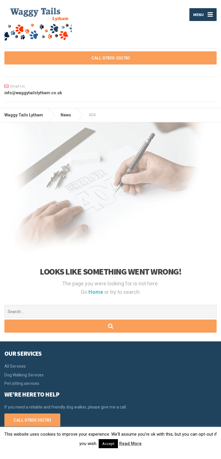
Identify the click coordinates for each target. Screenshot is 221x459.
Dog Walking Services (24, 375)
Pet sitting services (21, 383)
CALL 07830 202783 (32, 420)
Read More (130, 443)
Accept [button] (108, 443)
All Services (15, 366)
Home (96, 292)
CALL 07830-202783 (110, 58)
